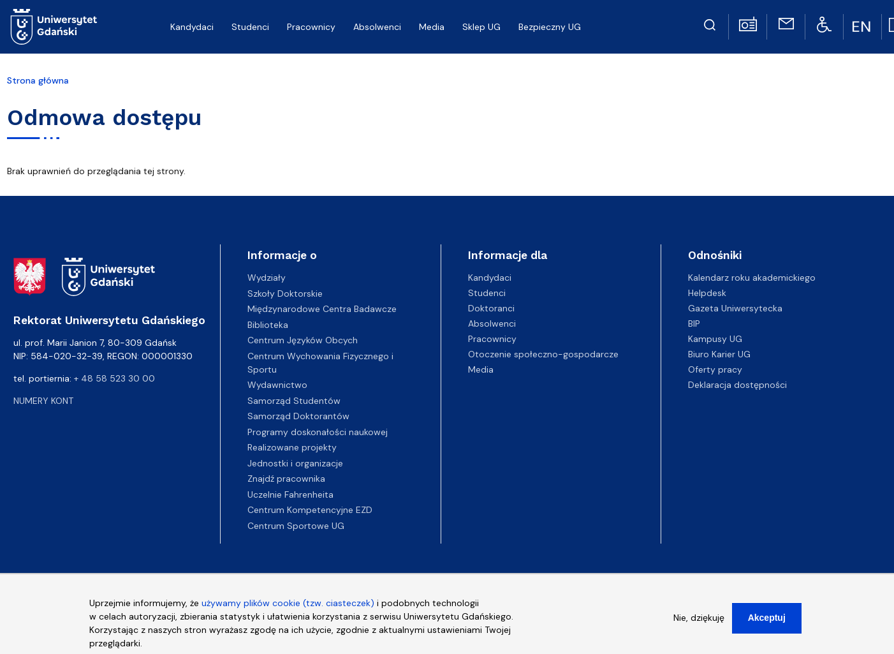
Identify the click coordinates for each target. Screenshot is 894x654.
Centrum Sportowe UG (295, 525)
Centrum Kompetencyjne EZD (309, 510)
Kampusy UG (715, 339)
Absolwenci (492, 323)
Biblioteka (267, 325)
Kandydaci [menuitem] (192, 27)
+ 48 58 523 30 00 (114, 378)
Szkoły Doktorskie (285, 293)
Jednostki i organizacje (295, 463)
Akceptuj (767, 620)
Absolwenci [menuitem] (377, 27)
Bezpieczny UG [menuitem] (549, 27)
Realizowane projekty (292, 447)
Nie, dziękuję (698, 620)
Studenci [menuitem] (250, 27)
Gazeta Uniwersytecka (735, 308)
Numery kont (43, 400)
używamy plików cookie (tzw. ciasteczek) (288, 605)
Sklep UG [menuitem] (481, 27)
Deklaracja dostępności (737, 384)
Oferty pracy (715, 369)
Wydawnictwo (277, 384)
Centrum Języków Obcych (302, 340)
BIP (694, 323)
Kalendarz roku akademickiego (752, 277)
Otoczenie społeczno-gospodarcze (543, 354)
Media (481, 369)
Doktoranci (491, 308)
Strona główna (38, 80)
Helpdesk (707, 293)
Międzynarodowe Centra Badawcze (322, 309)
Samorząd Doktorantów (298, 416)
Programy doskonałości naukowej (317, 432)
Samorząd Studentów (294, 400)
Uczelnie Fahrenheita (290, 494)
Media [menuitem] (431, 27)
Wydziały (266, 277)
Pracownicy (492, 339)
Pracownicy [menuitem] (311, 27)
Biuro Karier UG (719, 354)
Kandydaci (489, 277)
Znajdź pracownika (286, 478)
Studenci (487, 293)
